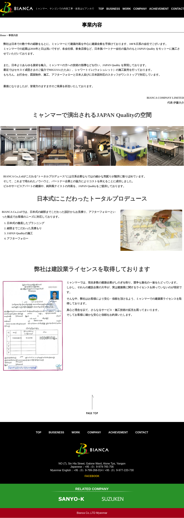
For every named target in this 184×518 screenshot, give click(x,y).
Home (3, 35)
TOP (101, 8)
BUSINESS (113, 8)
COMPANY (140, 8)
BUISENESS (56, 432)
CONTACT (177, 8)
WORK (126, 8)
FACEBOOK (92, 476)
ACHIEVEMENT (159, 8)
